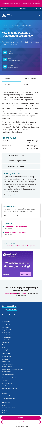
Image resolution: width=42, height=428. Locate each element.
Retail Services (6, 386)
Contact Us (5, 410)
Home (3, 25)
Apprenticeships (5, 8)
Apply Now (21, 417)
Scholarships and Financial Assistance (12, 369)
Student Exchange (7, 367)
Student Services (6, 371)
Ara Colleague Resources (9, 408)
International (22, 8)
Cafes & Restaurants (7, 381)
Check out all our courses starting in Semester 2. (21, 4)
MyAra (38, 8)
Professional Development (9, 388)
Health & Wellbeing (7, 364)
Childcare (4, 393)
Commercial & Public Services (12, 378)
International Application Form (16, 232)
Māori (3, 345)
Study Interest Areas (7, 330)
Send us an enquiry (10, 293)
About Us (4, 405)
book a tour (23, 293)
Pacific (3, 347)
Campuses (5, 359)
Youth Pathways (6, 337)
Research (4, 391)
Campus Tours (6, 362)
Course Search (6, 325)
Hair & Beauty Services (8, 398)
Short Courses (6, 332)
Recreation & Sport (7, 383)
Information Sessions (8, 374)
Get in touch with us (9, 306)
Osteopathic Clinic (7, 396)
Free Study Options (7, 340)
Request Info (21, 422)
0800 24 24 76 (12, 309)
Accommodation (6, 357)
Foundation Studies (7, 335)
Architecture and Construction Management (18, 25)
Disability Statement (7, 350)
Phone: (4, 309)
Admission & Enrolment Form (16, 227)
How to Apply (5, 327)
